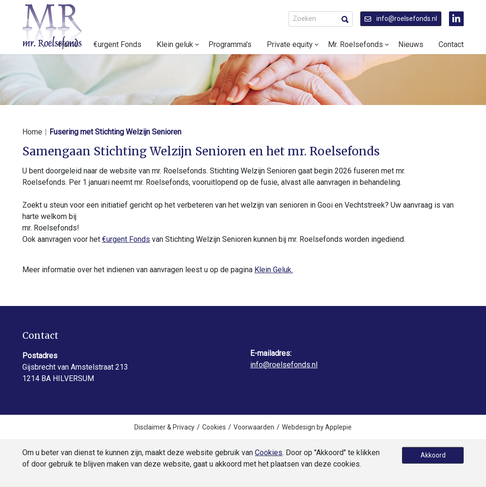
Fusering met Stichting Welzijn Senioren (115, 131)
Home (32, 131)
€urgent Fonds (117, 44)
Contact (451, 44)
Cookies (214, 427)
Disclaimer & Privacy (164, 427)
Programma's (230, 44)
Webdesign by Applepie (317, 427)
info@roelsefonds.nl (400, 18)
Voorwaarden (254, 427)
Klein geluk (175, 44)
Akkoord (433, 455)
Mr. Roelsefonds (355, 44)
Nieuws (410, 44)
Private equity (290, 44)
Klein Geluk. (273, 269)
